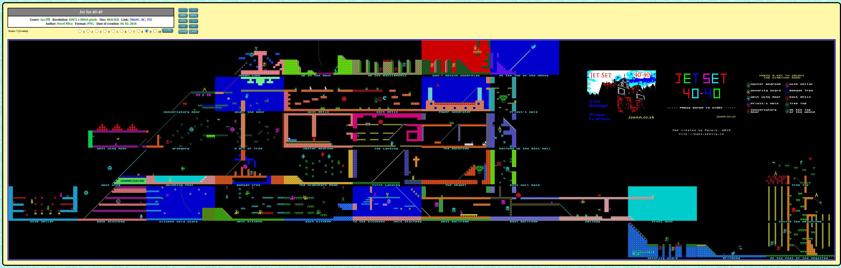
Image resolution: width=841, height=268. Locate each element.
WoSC (135, 19)
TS (149, 19)
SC (143, 19)
